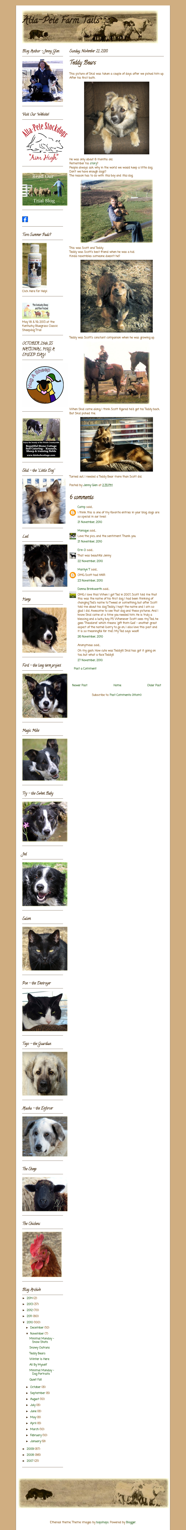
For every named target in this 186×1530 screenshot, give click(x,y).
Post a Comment (85, 669)
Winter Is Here (39, 1359)
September (38, 1393)
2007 (30, 1461)
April (33, 1423)
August (35, 1399)
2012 (30, 1310)
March (35, 1429)
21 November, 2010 (90, 522)
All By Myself (38, 1365)
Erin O (82, 550)
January (36, 1441)
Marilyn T (84, 570)
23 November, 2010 (90, 581)
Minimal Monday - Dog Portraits (41, 1372)
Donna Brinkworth (90, 589)
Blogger (131, 1522)
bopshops (102, 1522)
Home (117, 685)
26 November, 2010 (90, 637)
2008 (31, 1455)
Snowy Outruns (39, 1348)
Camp (81, 507)
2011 (30, 1316)
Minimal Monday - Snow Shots (41, 1340)
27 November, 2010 (90, 660)
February (36, 1435)
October (36, 1387)
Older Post (154, 685)
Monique (83, 531)
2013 (30, 1304)
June (33, 1411)
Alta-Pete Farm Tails (60, 21)
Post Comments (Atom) (125, 695)
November (37, 1334)
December (37, 1328)
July (33, 1405)
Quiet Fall (35, 1380)
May (33, 1417)
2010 (30, 1322)
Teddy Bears (37, 1353)
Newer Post (79, 685)
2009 (31, 1449)
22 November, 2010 (90, 561)
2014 (30, 1298)
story (93, 163)
